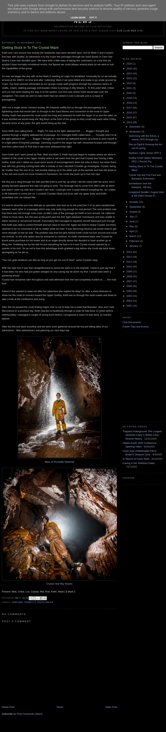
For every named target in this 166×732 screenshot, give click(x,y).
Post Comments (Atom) (29, 713)
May (132, 226)
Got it (93, 17)
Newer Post (8, 707)
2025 (129, 68)
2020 (129, 93)
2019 (129, 97)
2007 (129, 281)
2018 (129, 102)
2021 (129, 88)
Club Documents (132, 322)
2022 (129, 83)
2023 (129, 78)
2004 (129, 296)
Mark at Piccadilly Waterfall (59, 461)
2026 (129, 63)
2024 (129, 73)
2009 (129, 271)
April (132, 231)
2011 (129, 261)
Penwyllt (30, 602)
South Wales (45, 602)
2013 (129, 252)
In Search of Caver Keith (136, 458)
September (135, 206)
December (135, 126)
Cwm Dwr (17, 602)
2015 (129, 117)
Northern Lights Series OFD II (145, 153)
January (134, 246)
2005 (129, 291)
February (134, 241)
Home (60, 707)
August (133, 211)
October (134, 201)
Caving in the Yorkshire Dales (139, 463)
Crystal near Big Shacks (59, 583)
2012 (129, 256)
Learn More (78, 17)
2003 (129, 300)
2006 (129, 286)
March (133, 236)
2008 (129, 276)
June (132, 221)
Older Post (111, 707)
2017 (129, 107)
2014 (129, 122)
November (135, 131)
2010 (129, 266)
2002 (129, 305)
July (131, 216)
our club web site (130, 31)
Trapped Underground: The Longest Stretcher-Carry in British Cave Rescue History (142, 435)
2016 (129, 112)
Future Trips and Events (136, 326)
